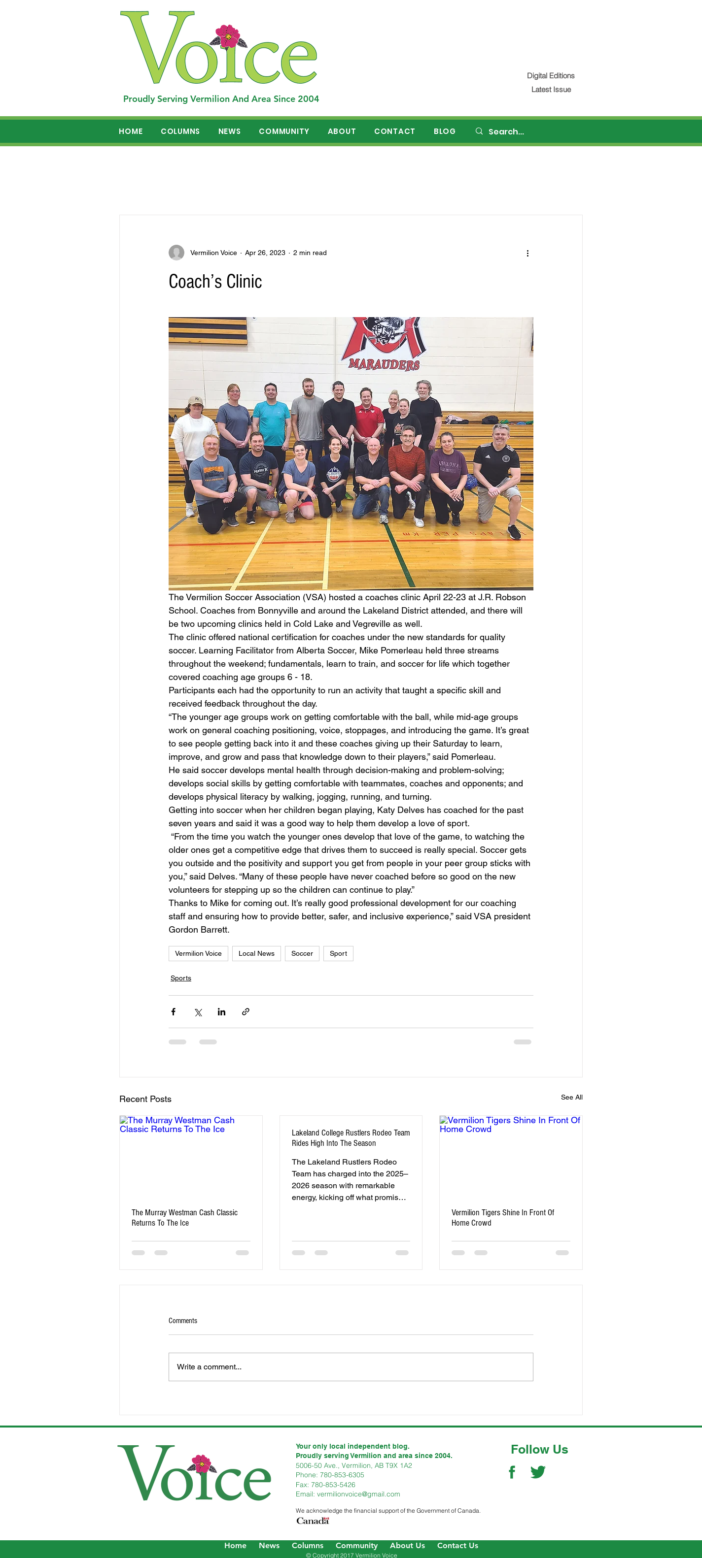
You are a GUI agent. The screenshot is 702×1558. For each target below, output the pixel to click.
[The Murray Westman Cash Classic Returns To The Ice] (191, 1156)
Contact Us (457, 1545)
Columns (307, 1545)
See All (572, 1097)
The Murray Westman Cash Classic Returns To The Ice (185, 1217)
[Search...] (529, 132)
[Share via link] (245, 1011)
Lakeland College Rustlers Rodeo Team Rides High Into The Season (351, 1138)
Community (357, 1545)
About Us (407, 1545)
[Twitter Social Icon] (538, 1472)
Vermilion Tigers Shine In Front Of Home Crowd (503, 1217)
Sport (338, 953)
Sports (181, 978)
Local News (257, 953)
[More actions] (527, 253)
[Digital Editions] (551, 75)
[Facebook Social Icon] (512, 1472)
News (269, 1545)
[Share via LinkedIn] (221, 1011)
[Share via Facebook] (173, 1011)
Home (235, 1545)
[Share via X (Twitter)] (197, 1011)
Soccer (302, 953)
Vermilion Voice (198, 953)
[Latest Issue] (551, 89)
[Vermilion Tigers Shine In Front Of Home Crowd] (511, 1156)
